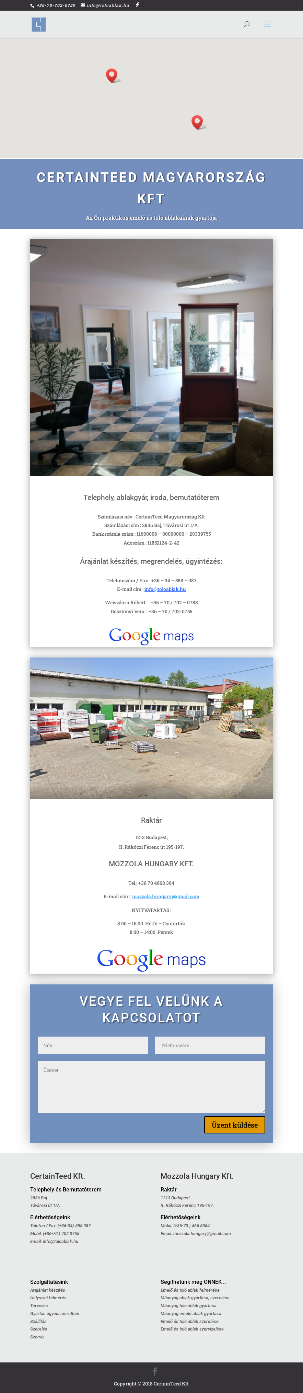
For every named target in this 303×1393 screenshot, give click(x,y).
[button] (114, 75)
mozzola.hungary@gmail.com (165, 896)
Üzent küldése (235, 1124)
